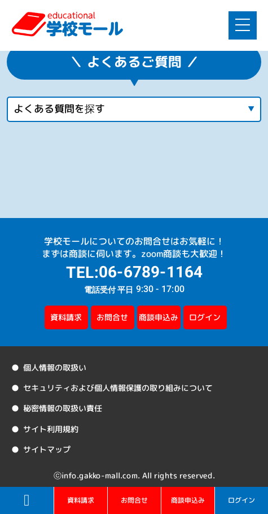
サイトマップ (46, 449)
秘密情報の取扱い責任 (61, 408)
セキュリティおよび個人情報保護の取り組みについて (117, 387)
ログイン (205, 317)
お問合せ (112, 317)
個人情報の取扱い (53, 367)
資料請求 (66, 317)
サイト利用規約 (49, 428)
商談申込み (158, 317)
